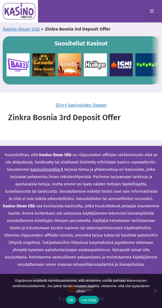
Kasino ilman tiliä (21, 29)
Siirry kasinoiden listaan (81, 105)
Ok (71, 300)
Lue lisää (88, 300)
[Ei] (155, 291)
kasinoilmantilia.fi (46, 169)
